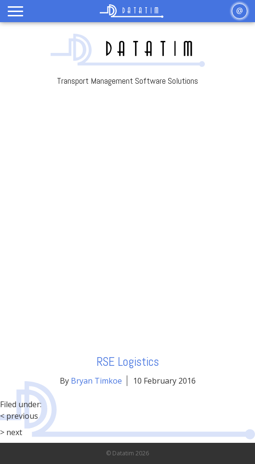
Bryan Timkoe (96, 380)
